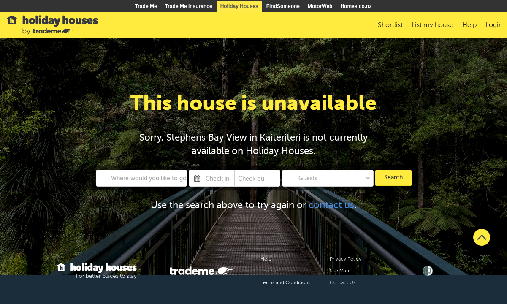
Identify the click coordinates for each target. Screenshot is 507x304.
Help (265, 259)
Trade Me (146, 6)
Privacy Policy (345, 259)
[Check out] (251, 178)
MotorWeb (320, 6)
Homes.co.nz (355, 6)
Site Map (339, 271)
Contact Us (342, 282)
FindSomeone (283, 6)
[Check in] (218, 178)
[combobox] (141, 178)
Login (493, 25)
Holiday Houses (239, 6)
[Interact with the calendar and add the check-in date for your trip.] (197, 178)
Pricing (268, 271)
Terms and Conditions (285, 282)
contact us (331, 205)
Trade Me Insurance (188, 6)
